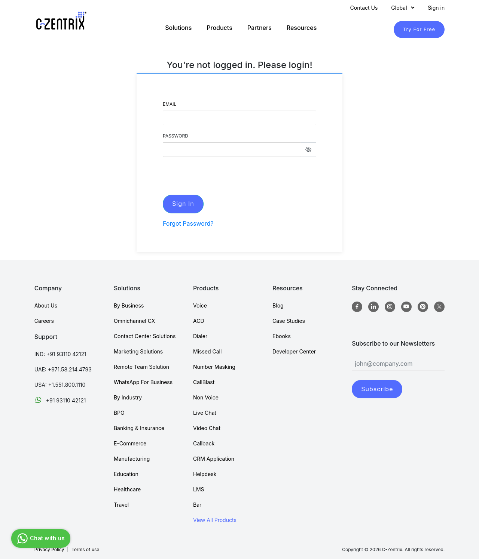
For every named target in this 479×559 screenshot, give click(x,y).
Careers (44, 321)
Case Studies (288, 321)
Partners (259, 27)
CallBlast (203, 382)
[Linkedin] (373, 306)
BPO (119, 413)
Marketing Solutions (138, 351)
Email (169, 104)
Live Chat (204, 413)
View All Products (215, 520)
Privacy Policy (49, 549)
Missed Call (207, 351)
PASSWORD (175, 136)
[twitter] (439, 307)
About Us (45, 305)
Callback (203, 443)
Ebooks (281, 336)
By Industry (128, 397)
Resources (302, 27)
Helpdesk (204, 474)
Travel (121, 504)
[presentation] (220, 174)
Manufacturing (132, 458)
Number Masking (214, 367)
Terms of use (85, 549)
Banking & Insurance (139, 428)
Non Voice (206, 397)
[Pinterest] (422, 306)
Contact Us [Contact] (364, 7)
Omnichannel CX (134, 321)
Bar (197, 504)
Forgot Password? (188, 223)
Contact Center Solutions (145, 336)
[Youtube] (406, 306)
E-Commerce (130, 443)
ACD (198, 321)
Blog (278, 305)
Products (219, 27)
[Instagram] (390, 306)
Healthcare (127, 489)
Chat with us (40, 538)
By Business (129, 305)
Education (126, 474)
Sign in (436, 7)
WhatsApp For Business (143, 382)
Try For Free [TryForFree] (419, 29)
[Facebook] (357, 306)
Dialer (200, 336)
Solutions (178, 27)
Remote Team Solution (141, 367)
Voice (200, 305)
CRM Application (213, 458)
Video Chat (206, 428)
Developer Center (294, 351)
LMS (198, 489)
